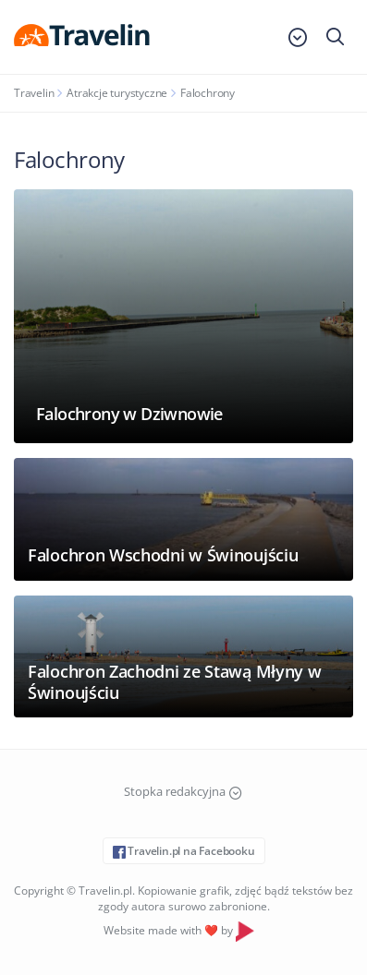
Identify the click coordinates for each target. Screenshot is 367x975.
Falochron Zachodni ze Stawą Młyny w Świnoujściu (175, 682)
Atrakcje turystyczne (117, 93)
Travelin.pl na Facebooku (184, 851)
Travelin (34, 93)
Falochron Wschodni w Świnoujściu (163, 555)
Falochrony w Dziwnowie (129, 414)
